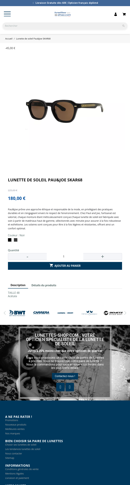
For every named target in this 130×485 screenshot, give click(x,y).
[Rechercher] (65, 25)
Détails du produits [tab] (43, 285)
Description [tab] (18, 285)
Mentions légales (14, 473)
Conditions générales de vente (22, 469)
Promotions (11, 420)
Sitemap (9, 458)
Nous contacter (13, 453)
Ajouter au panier (65, 265)
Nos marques (12, 433)
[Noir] (10, 240)
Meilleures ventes (15, 429)
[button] (65, 376)
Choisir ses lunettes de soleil (20, 444)
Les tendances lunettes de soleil (22, 449)
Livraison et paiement (17, 478)
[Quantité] (65, 256)
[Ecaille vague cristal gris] (16, 240)
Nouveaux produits (15, 424)
